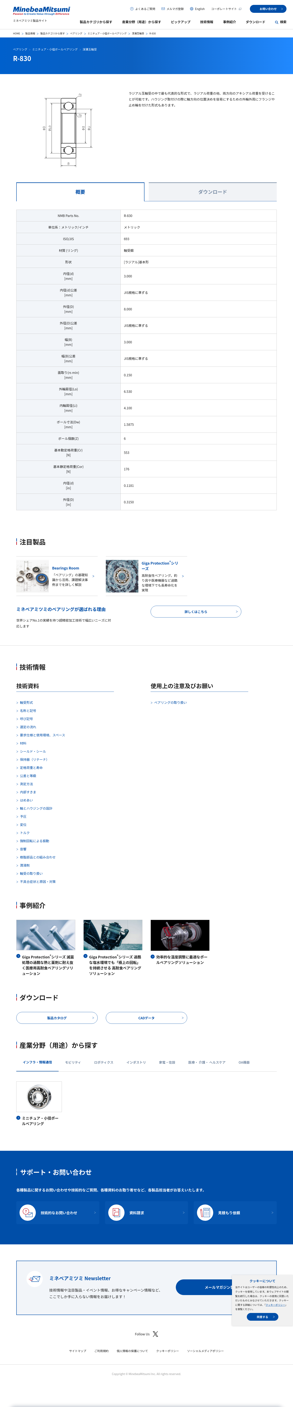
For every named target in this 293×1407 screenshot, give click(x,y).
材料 (23, 743)
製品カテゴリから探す (96, 21)
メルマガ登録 (175, 9)
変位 (23, 824)
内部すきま (28, 791)
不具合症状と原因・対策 (38, 881)
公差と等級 (28, 775)
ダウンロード (255, 21)
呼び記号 (26, 718)
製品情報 (30, 33)
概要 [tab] (80, 191)
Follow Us (146, 1334)
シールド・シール (33, 751)
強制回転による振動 (34, 840)
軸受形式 (26, 702)
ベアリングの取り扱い (170, 702)
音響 (23, 848)
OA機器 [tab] (243, 1062)
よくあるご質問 (145, 9)
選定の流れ (28, 726)
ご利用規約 (101, 1351)
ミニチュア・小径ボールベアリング (107, 33)
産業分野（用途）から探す (141, 21)
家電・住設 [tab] (167, 1062)
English (200, 9)
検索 (283, 21)
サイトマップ (77, 1351)
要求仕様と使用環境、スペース (42, 735)
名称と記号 (28, 710)
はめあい (26, 800)
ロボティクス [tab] (104, 1062)
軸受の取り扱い (31, 873)
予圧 (23, 816)
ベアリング (76, 33)
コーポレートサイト (226, 9)
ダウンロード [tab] (212, 191)
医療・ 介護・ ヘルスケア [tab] (206, 1062)
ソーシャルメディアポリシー (205, 1351)
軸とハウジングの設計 (36, 808)
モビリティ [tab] (73, 1062)
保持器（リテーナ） (34, 759)
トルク (25, 832)
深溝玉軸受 (138, 33)
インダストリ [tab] (136, 1062)
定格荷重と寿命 (31, 767)
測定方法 (26, 783)
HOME (16, 33)
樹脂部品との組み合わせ (38, 857)
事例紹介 (229, 21)
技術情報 (206, 21)
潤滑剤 (25, 865)
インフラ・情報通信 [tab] (37, 1062)
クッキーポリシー (275, 1304)
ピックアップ (180, 21)
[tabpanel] (146, 362)
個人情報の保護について (132, 1351)
